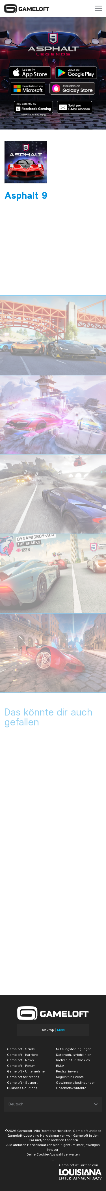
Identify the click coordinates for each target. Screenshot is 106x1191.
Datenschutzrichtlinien (73, 1054)
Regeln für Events (70, 1077)
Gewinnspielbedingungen (76, 1082)
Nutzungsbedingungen (73, 1049)
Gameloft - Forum (21, 1065)
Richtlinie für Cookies (73, 1060)
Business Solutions (22, 1088)
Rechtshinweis (67, 1071)
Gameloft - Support (22, 1082)
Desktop (47, 1030)
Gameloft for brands (23, 1077)
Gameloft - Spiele (21, 1049)
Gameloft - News (20, 1060)
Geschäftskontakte (71, 1088)
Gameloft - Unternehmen (27, 1071)
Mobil (61, 1030)
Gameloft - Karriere (22, 1054)
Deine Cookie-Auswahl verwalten (53, 1154)
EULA (60, 1065)
